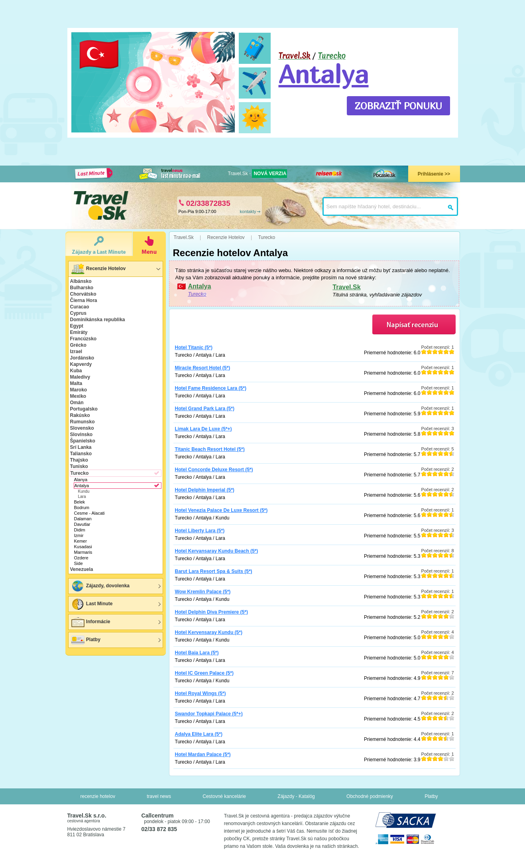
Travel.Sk (346, 287)
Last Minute (92, 604)
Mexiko (78, 396)
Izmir (79, 535)
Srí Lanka (81, 447)
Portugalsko (84, 409)
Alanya (81, 479)
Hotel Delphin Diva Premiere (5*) (211, 612)
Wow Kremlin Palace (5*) (203, 591)
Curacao (79, 307)
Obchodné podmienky (369, 796)
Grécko (78, 345)
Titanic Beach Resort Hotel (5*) (210, 449)
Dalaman (83, 518)
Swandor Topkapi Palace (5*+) (209, 714)
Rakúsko (80, 415)
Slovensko (82, 428)
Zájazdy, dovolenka (100, 586)
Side (78, 563)
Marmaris (83, 552)
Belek (79, 502)
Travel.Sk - (257, 173)
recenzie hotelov (98, 796)
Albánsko (81, 281)
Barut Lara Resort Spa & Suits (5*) (213, 571)
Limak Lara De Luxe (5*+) (203, 429)
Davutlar (82, 524)
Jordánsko (82, 358)
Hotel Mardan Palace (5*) (203, 754)
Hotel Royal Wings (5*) (200, 693)
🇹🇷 (99, 54)
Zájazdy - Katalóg (296, 796)
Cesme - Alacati (89, 513)
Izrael (76, 351)
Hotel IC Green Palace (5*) (204, 673)
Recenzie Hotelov (98, 269)
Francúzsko (83, 339)
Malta (76, 383)
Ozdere (81, 557)
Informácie (90, 622)
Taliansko (81, 453)
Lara (82, 496)
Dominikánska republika (97, 319)
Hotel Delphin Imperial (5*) (204, 490)
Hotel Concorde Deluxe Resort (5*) (214, 469)
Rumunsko (82, 422)
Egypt (76, 326)
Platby (85, 640)
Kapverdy (81, 364)
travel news (159, 796)
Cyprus (78, 313)
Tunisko (79, 466)
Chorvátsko (83, 294)
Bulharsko (82, 287)
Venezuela (81, 569)
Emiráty (79, 332)
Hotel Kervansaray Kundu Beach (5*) (216, 551)
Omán (77, 402)
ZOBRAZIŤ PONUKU (398, 105)
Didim (79, 529)
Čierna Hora (83, 300)
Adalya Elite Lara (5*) (198, 734)
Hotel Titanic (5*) (193, 347)
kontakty (248, 211)
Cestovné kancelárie (224, 796)
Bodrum (82, 507)
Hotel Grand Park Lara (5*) (204, 408)
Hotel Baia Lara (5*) (197, 653)
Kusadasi (83, 546)
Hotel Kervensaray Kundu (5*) (208, 632)
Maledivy (80, 377)
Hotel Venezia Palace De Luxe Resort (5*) (221, 510)
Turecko (332, 56)
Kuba (76, 370)
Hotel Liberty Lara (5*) (200, 530)
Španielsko (82, 441)
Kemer (80, 541)
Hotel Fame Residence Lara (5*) (210, 388)
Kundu (84, 491)
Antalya (324, 74)
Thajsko (79, 460)
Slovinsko (81, 434)
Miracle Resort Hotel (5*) (202, 368)
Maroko (78, 390)
